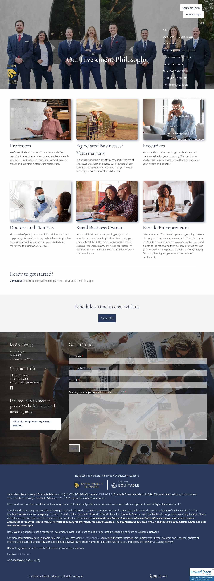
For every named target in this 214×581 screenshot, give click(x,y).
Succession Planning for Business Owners (183, 118)
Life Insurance (171, 126)
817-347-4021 (21, 375)
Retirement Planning (175, 78)
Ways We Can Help (173, 64)
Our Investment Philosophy (179, 50)
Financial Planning (174, 71)
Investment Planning (175, 84)
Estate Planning (172, 91)
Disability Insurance (175, 133)
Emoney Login (194, 14)
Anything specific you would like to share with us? (96, 392)
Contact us (16, 280)
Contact (199, 140)
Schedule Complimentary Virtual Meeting (31, 423)
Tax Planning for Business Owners (183, 98)
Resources (184, 140)
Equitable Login (191, 8)
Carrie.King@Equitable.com (28, 382)
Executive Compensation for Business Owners (179, 107)
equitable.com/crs (91, 538)
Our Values (169, 43)
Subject (85, 380)
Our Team (168, 36)
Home (201, 22)
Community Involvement (177, 57)
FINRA (102, 494)
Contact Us (107, 318)
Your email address (91, 368)
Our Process (186, 36)
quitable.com (24, 554)
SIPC (110, 494)
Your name (87, 356)
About (166, 29)
